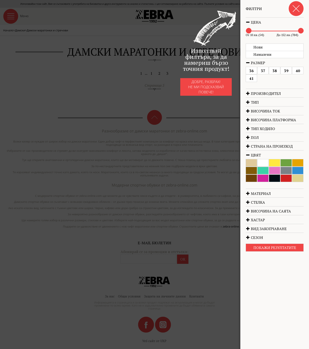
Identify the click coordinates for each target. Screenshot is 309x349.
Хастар (255, 219)
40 (298, 70)
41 (251, 78)
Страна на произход (269, 146)
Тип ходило (260, 128)
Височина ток (263, 111)
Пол (252, 137)
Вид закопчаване (266, 228)
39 (286, 70)
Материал (258, 193)
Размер (255, 62)
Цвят (253, 155)
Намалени (262, 54)
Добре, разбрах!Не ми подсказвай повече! (199, 89)
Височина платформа (271, 119)
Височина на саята (268, 211)
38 (275, 70)
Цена (253, 22)
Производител (263, 93)
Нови (258, 47)
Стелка (255, 202)
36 (251, 70)
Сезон (254, 237)
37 (263, 70)
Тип (252, 102)
